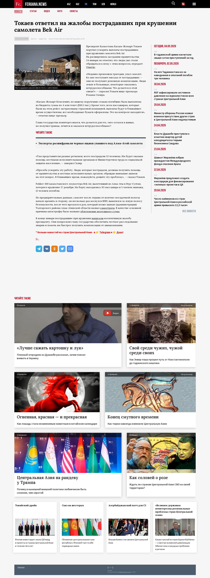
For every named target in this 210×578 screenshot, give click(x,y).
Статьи (33, 11)
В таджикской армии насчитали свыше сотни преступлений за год (174, 56)
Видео (48, 11)
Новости (18, 11)
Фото (61, 11)
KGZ (77, 4)
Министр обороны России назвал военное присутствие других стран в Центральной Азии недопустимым (175, 116)
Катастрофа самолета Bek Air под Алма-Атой (67, 39)
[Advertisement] (105, 280)
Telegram (105, 236)
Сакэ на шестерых (74, 509)
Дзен (120, 236)
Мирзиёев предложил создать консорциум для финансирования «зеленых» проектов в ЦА (174, 181)
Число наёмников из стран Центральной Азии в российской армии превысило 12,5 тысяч (173, 202)
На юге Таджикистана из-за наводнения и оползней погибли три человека (173, 75)
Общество (43, 39)
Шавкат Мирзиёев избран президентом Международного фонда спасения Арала (172, 161)
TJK (86, 4)
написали (98, 222)
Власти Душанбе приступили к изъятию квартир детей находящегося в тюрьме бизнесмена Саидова (172, 138)
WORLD (114, 4)
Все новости (189, 211)
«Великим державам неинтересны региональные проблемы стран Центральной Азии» (173, 514)
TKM (95, 4)
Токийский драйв (27, 509)
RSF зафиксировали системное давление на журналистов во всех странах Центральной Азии (174, 96)
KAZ (69, 4)
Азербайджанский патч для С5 (124, 511)
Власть (34, 39)
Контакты (21, 570)
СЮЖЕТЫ (75, 11)
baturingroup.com (125, 575)
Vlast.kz (90, 67)
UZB (104, 4)
